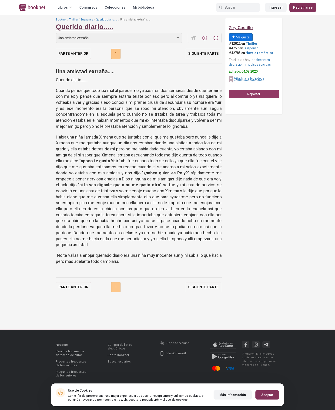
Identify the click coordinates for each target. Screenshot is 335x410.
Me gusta (241, 37)
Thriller (73, 19)
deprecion (236, 64)
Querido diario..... (106, 19)
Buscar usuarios (119, 361)
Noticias (62, 344)
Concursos (88, 7)
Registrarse (303, 7)
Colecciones (115, 7)
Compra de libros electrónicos (120, 346)
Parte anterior (73, 53)
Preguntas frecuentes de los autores (71, 373)
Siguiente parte (203, 53)
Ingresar (276, 7)
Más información (232, 395)
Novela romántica (259, 53)
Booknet (61, 19)
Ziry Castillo (241, 27)
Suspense (86, 19)
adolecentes (261, 60)
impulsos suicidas (258, 64)
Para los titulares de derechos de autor (70, 353)
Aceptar (267, 395)
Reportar (253, 94)
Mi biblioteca (143, 7)
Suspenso (251, 48)
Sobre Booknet (118, 355)
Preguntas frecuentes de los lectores (71, 363)
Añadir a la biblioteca (249, 78)
